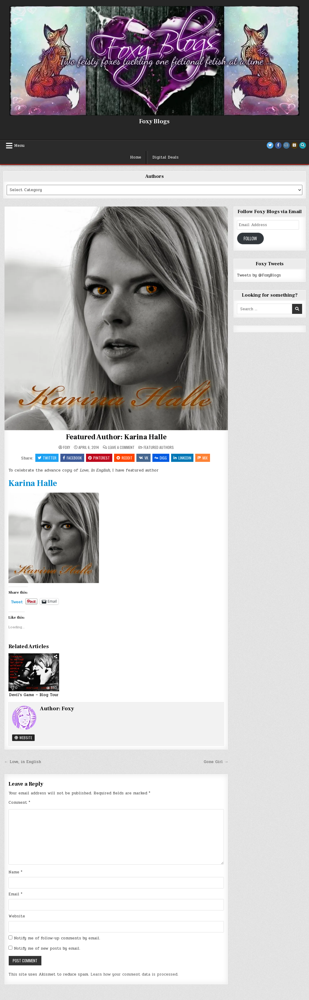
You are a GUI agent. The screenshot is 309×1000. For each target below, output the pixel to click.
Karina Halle (32, 483)
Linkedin (183, 457)
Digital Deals (165, 157)
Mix (203, 457)
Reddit (124, 457)
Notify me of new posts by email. (47, 949)
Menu (19, 146)
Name (15, 872)
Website (23, 737)
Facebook (71, 457)
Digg (161, 457)
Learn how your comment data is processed (134, 975)
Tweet (17, 601)
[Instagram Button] (286, 145)
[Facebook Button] (278, 145)
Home (135, 157)
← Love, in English (22, 762)
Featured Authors (159, 447)
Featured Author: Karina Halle (116, 437)
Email (15, 894)
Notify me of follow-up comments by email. (57, 938)
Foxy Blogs (154, 121)
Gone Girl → (216, 762)
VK (143, 457)
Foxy (66, 447)
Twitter (46, 457)
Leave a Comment (121, 447)
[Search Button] (302, 145)
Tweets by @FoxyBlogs (259, 275)
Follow (250, 238)
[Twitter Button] (270, 145)
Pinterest (99, 457)
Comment (19, 803)
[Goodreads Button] (294, 145)
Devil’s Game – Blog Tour (34, 695)
